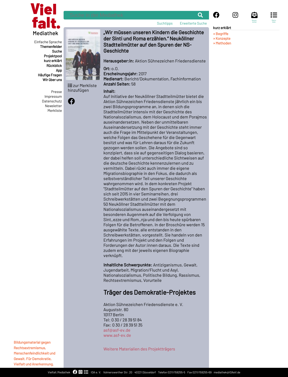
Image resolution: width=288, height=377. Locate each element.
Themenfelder (51, 46)
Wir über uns (52, 79)
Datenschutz (52, 101)
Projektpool (53, 56)
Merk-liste (274, 19)
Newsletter (53, 105)
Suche (57, 51)
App (59, 70)
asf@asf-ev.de (116, 330)
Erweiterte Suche (193, 23)
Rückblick (54, 65)
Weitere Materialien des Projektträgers (139, 348)
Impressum (53, 96)
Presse (56, 91)
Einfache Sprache (48, 42)
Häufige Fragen (50, 75)
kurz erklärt (53, 60)
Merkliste (55, 110)
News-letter (254, 19)
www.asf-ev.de (117, 335)
